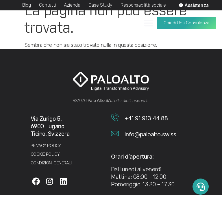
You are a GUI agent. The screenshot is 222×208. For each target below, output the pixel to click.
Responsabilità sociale (143, 5)
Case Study (100, 5)
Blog (26, 5)
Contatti (47, 5)
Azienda (72, 5)
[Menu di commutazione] (149, 21)
